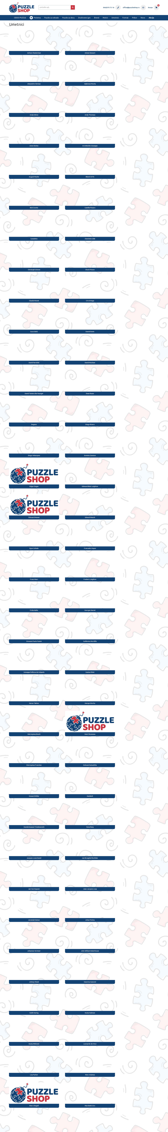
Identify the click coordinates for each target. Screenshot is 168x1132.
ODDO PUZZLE (20, 18)
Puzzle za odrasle (51, 18)
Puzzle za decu (68, 18)
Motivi (105, 18)
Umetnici (115, 18)
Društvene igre (84, 18)
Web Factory (34, 1127)
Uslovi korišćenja (94, 1114)
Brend (96, 18)
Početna (35, 17)
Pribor (134, 18)
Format (125, 18)
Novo (143, 18)
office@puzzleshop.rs (67, 1123)
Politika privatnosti (95, 1116)
